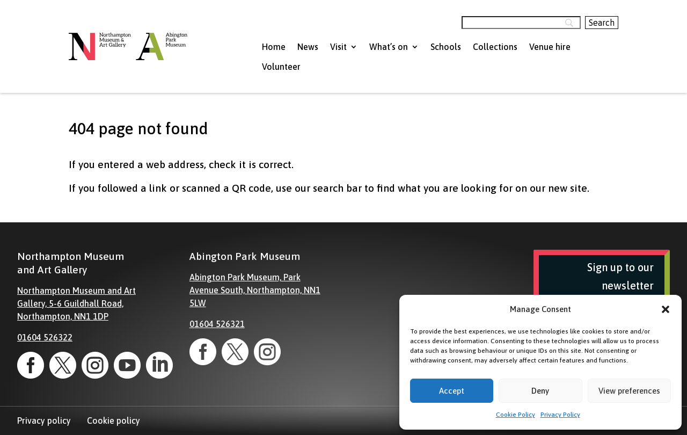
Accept (451, 390)
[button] (665, 309)
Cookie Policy (515, 414)
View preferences (629, 390)
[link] (30, 365)
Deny (540, 390)
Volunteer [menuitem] (281, 66)
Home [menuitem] (274, 47)
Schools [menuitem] (445, 47)
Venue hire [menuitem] (550, 47)
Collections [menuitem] (495, 47)
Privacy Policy (560, 414)
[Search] (521, 22)
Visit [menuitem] (338, 47)
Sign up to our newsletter (620, 276)
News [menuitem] (307, 47)
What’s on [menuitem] (388, 47)
